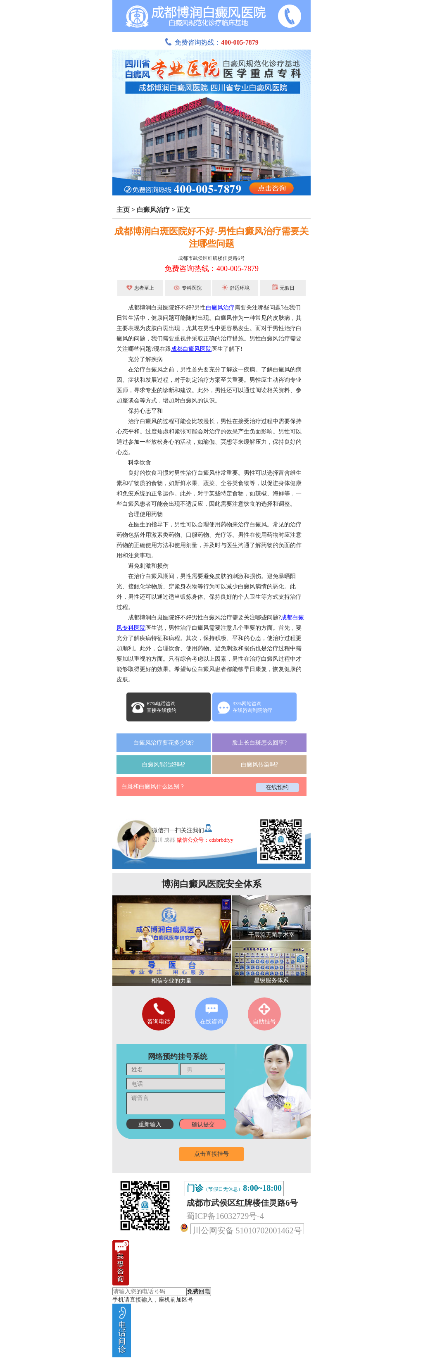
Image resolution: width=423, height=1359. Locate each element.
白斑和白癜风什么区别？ (153, 786)
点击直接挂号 (211, 1154)
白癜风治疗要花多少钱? (163, 743)
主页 (123, 209)
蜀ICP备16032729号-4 (225, 1216)
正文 (183, 209)
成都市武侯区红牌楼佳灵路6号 (211, 258)
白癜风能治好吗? (163, 765)
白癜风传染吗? (259, 765)
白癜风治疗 (153, 209)
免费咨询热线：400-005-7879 (211, 268)
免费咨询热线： (211, 42)
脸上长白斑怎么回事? (259, 743)
